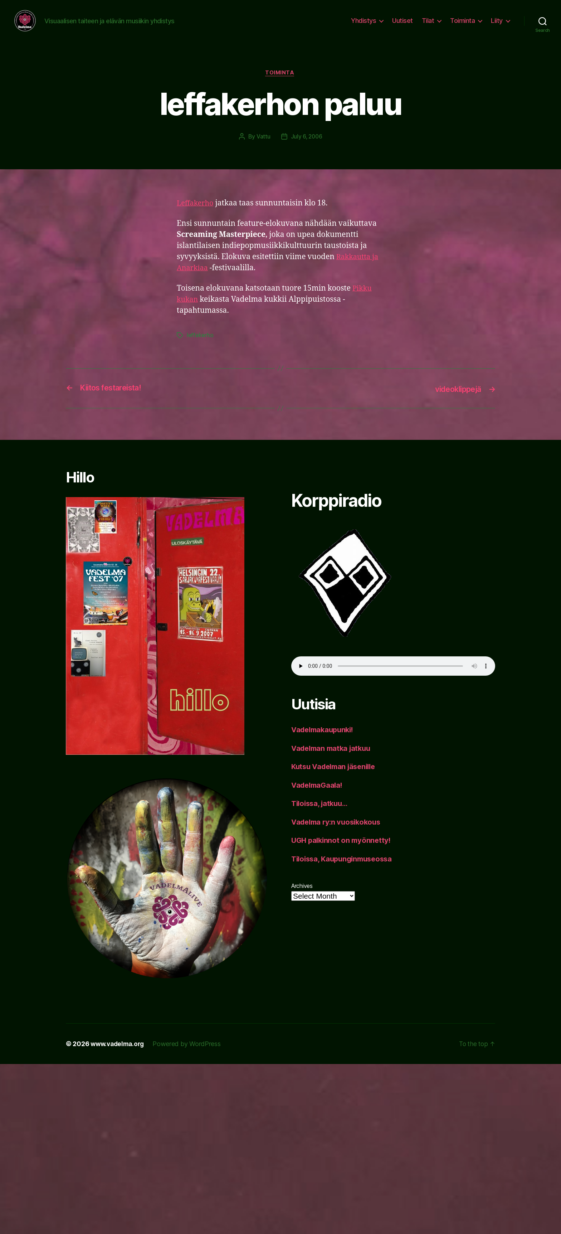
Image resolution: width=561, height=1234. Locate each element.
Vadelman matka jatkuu (333, 758)
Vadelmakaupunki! (324, 740)
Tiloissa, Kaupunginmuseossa (345, 869)
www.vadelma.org (119, 1054)
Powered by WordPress (190, 1054)
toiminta (280, 84)
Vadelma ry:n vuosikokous (338, 832)
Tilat (428, 26)
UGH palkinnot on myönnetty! (343, 851)
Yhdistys (363, 26)
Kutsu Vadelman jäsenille (336, 777)
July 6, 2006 (306, 147)
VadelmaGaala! (318, 795)
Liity (497, 26)
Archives (302, 896)
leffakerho (200, 346)
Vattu (263, 147)
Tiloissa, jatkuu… (321, 814)
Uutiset (402, 26)
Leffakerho (196, 214)
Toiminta (462, 26)
